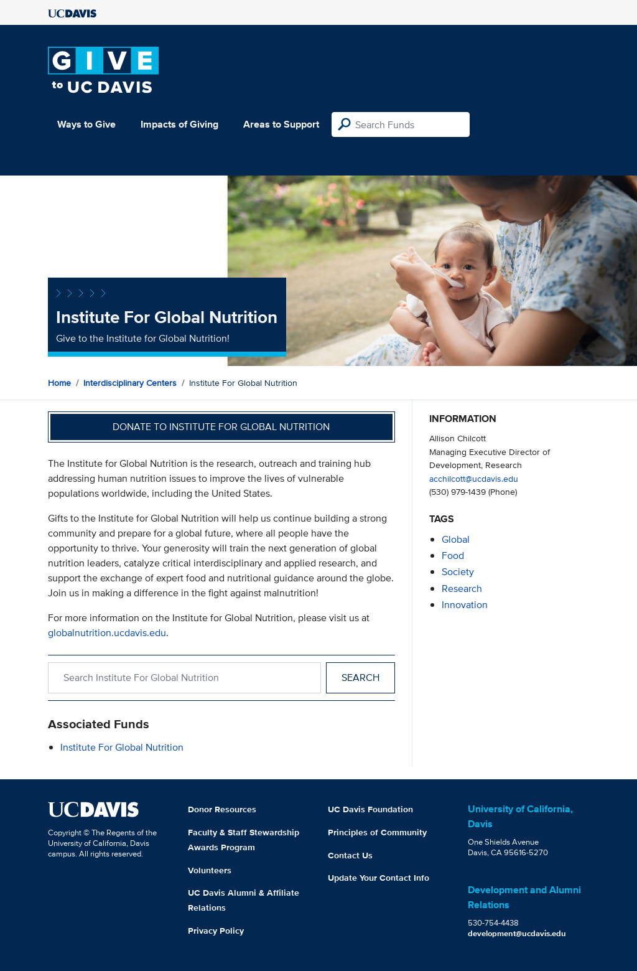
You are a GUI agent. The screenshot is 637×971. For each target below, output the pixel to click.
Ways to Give (86, 124)
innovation (465, 605)
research (462, 588)
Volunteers (209, 870)
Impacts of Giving (179, 124)
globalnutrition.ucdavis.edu (107, 633)
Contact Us (350, 855)
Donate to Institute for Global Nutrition (221, 427)
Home (59, 383)
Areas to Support (281, 124)
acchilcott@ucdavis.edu (473, 478)
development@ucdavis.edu (517, 933)
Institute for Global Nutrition (122, 747)
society (458, 572)
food (453, 555)
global (456, 539)
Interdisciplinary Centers (130, 383)
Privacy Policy (216, 930)
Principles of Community (377, 832)
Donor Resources (222, 809)
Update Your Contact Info (378, 877)
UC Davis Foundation (370, 809)
